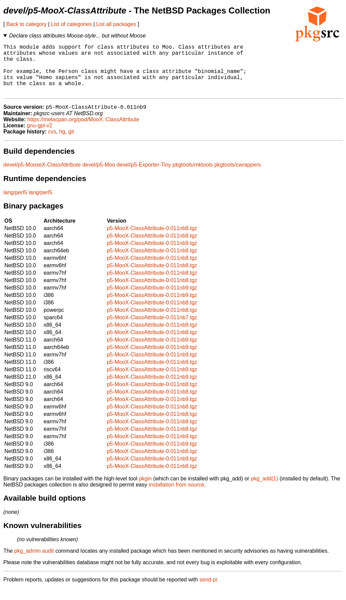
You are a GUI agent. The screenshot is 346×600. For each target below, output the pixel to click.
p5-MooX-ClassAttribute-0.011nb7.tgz (152, 329)
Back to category (26, 24)
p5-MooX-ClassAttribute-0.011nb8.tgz (152, 240)
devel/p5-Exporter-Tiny (143, 176)
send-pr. (209, 591)
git (71, 143)
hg (62, 143)
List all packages (116, 24)
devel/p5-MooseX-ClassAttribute (42, 176)
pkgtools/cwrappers (237, 176)
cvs (52, 143)
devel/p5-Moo (98, 176)
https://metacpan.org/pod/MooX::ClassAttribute (83, 131)
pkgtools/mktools (192, 176)
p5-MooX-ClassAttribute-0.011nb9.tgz (152, 255)
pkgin (145, 490)
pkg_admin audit (34, 563)
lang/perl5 (15, 204)
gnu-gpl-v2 (39, 137)
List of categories (71, 24)
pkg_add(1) (264, 490)
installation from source (176, 496)
